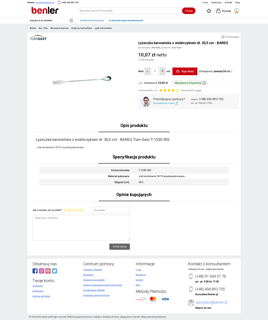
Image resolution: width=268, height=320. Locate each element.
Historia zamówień (41, 296)
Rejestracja (37, 291)
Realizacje (216, 2)
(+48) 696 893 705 (69, 2)
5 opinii (198, 90)
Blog (238, 2)
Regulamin (88, 275)
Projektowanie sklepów (94, 290)
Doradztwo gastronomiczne (96, 295)
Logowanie (37, 286)
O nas (205, 2)
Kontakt (228, 2)
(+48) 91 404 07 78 (210, 276)
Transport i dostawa (92, 270)
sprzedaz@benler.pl (45, 2)
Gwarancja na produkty (94, 280)
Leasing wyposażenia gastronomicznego (102, 285)
